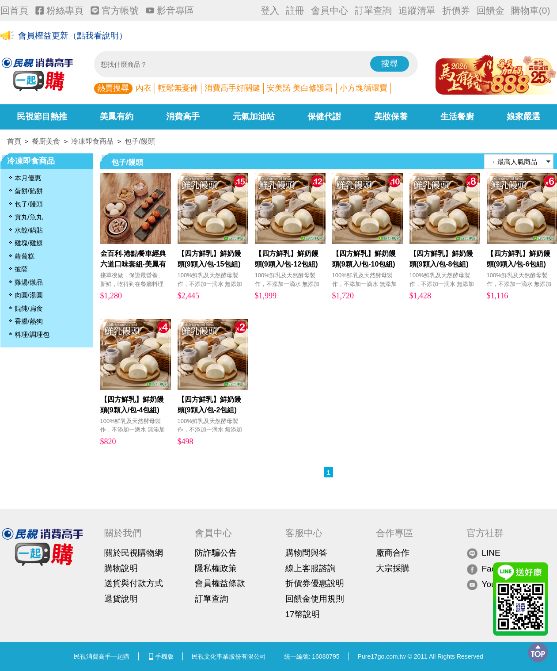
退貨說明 (121, 598)
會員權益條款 (220, 583)
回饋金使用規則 (314, 598)
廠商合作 (392, 552)
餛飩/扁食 (29, 308)
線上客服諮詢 (310, 568)
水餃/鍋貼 (29, 230)
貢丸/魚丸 (29, 217)
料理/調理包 (32, 334)
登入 (270, 10)
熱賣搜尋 (113, 88)
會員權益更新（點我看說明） (72, 36)
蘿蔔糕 (24, 256)
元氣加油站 (254, 116)
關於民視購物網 (133, 552)
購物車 (530, 10)
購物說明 (121, 568)
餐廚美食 (46, 141)
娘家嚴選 (523, 116)
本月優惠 (28, 178)
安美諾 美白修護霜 (300, 88)
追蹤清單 (417, 10)
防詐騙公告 (216, 552)
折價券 (456, 10)
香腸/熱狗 (29, 321)
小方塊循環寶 (363, 88)
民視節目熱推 (42, 116)
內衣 (144, 88)
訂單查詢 (373, 10)
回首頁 (14, 10)
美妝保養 (391, 116)
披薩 (21, 269)
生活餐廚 (457, 116)
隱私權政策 (216, 568)
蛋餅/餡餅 (29, 190)
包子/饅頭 (140, 141)
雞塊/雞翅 (29, 243)
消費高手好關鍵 (232, 88)
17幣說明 (302, 614)
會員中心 (329, 10)
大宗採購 (392, 568)
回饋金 (490, 10)
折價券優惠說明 (314, 583)
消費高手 (183, 116)
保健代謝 (324, 116)
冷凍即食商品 (92, 141)
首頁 (14, 141)
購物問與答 (306, 552)
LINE (483, 553)
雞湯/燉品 (29, 282)
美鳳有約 (116, 116)
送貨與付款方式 (133, 583)
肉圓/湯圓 (29, 295)
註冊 (295, 10)
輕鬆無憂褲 (178, 88)
